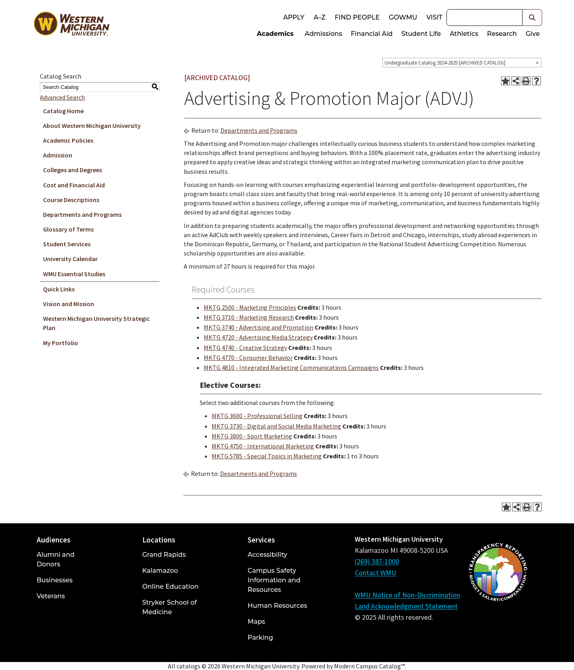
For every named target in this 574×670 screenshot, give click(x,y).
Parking (260, 637)
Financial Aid (372, 33)
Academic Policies (68, 140)
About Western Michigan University (92, 126)
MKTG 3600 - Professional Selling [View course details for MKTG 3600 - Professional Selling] (257, 416)
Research (502, 33)
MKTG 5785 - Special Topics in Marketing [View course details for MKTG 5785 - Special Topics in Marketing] (267, 456)
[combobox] (462, 62)
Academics (275, 33)
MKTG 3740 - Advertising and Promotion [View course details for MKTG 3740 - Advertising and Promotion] (258, 327)
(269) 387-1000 (377, 561)
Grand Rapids (164, 554)
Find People (357, 17)
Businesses (55, 580)
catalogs (189, 666)
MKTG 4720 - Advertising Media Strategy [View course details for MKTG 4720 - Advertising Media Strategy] (258, 337)
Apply (293, 17)
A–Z (320, 17)
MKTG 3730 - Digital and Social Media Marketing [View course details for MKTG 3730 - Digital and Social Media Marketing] (276, 426)
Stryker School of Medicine (169, 607)
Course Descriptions (71, 200)
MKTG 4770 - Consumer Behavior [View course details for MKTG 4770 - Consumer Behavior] (248, 358)
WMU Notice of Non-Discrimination (407, 594)
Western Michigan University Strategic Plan (96, 323)
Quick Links (59, 289)
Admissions (323, 33)
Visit (434, 17)
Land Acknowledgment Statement (406, 606)
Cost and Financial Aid (74, 185)
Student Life (421, 33)
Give (533, 33)
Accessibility (267, 554)
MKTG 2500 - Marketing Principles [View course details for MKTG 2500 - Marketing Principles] (250, 307)
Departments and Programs (82, 214)
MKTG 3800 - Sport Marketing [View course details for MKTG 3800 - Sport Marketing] (252, 436)
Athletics (464, 33)
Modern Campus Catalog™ (369, 666)
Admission (57, 155)
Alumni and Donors (56, 559)
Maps (256, 621)
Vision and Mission (68, 304)
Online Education (170, 586)
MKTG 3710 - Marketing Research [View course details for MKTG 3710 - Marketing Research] (249, 317)
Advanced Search (62, 97)
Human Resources (277, 605)
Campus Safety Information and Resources (274, 580)
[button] (532, 17)
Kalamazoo (160, 570)
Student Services (66, 244)
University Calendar (70, 259)
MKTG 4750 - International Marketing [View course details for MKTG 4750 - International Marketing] (263, 446)
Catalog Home (63, 111)
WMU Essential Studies (74, 274)
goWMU (403, 17)
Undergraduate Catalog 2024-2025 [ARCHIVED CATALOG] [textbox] (445, 62)
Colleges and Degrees (72, 170)
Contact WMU (375, 572)
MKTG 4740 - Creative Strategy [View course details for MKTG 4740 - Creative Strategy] (245, 348)
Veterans (51, 596)
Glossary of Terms (68, 229)
